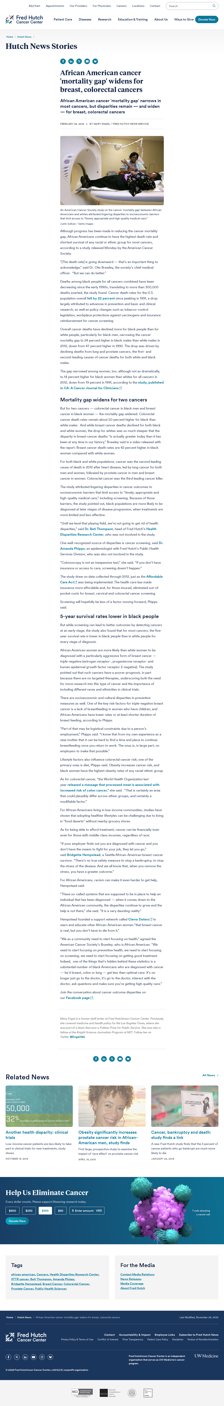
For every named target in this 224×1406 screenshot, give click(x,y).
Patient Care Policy (157, 1339)
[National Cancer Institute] (82, 1393)
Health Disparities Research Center (74, 1274)
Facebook (63, 61)
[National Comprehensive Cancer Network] (110, 1393)
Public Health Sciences (51, 1288)
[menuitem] (63, 19)
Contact (155, 5)
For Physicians (102, 5)
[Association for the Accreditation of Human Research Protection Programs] (131, 1393)
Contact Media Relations (137, 1274)
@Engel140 (77, 1037)
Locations (138, 5)
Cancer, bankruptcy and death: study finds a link (181, 1135)
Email (87, 61)
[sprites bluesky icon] (50, 1357)
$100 (45, 1210)
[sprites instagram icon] (42, 1357)
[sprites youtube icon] (33, 1357)
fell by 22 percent (101, 298)
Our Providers (78, 5)
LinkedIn (71, 61)
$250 (29, 1210)
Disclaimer (177, 1339)
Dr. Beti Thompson (99, 529)
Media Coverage (132, 1283)
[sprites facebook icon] (8, 1357)
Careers (122, 5)
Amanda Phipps (63, 1279)
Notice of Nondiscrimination (203, 1339)
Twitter (79, 61)
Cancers (42, 1274)
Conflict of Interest (107, 1339)
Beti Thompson (40, 1279)
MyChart (34, 5)
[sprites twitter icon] (17, 1357)
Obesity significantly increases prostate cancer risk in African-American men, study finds (108, 1137)
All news (210, 1075)
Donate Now (17, 1221)
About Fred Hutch (132, 1288)
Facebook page (78, 998)
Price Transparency (132, 1339)
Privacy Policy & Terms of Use (77, 1339)
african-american (23, 1274)
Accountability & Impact (134, 1334)
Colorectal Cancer (76, 1284)
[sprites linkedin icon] (25, 1357)
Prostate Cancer (22, 1288)
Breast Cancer (52, 1284)
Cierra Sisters (138, 919)
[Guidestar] (148, 1393)
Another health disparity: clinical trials (37, 1135)
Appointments (55, 5)
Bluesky (95, 61)
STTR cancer (20, 1279)
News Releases (130, 1279)
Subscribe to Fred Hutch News (198, 1334)
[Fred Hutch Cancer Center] (26, 1337)
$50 (60, 1210)
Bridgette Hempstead (83, 855)
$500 (12, 1210)
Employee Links (165, 1334)
